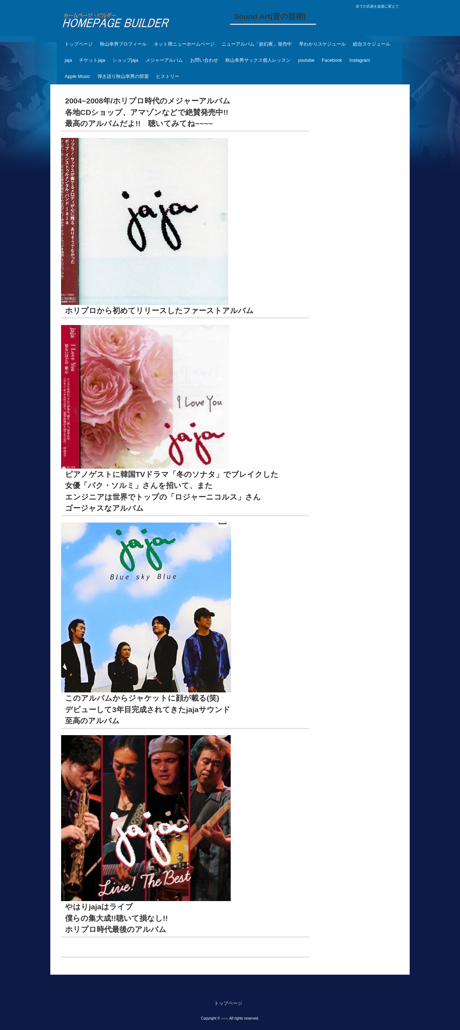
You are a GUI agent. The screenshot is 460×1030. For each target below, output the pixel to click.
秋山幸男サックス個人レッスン (258, 60)
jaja (68, 60)
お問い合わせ (204, 60)
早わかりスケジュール (322, 44)
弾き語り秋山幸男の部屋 (123, 76)
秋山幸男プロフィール (123, 44)
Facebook (332, 60)
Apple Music (77, 76)
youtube (306, 60)
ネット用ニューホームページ (184, 44)
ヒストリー (167, 76)
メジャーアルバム (164, 60)
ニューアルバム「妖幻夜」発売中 (257, 44)
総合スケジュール (371, 44)
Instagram (359, 60)
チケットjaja (92, 60)
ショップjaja (125, 60)
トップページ (79, 44)
